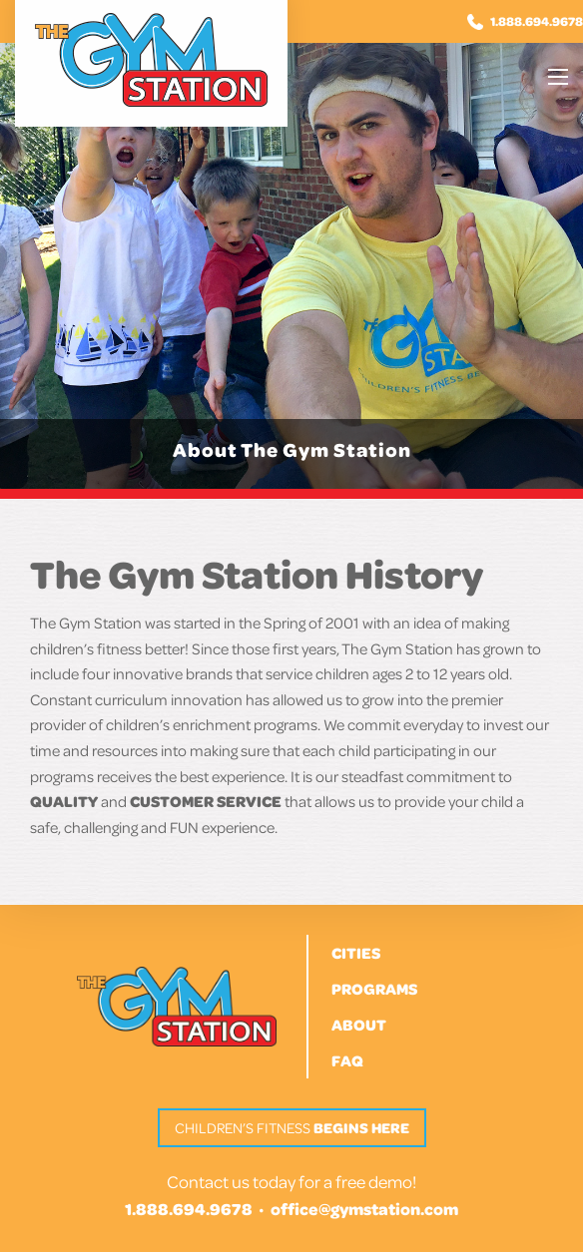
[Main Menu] (558, 77)
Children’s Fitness (292, 1127)
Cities (355, 953)
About (358, 1025)
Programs (374, 989)
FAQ (347, 1060)
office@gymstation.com (364, 1208)
